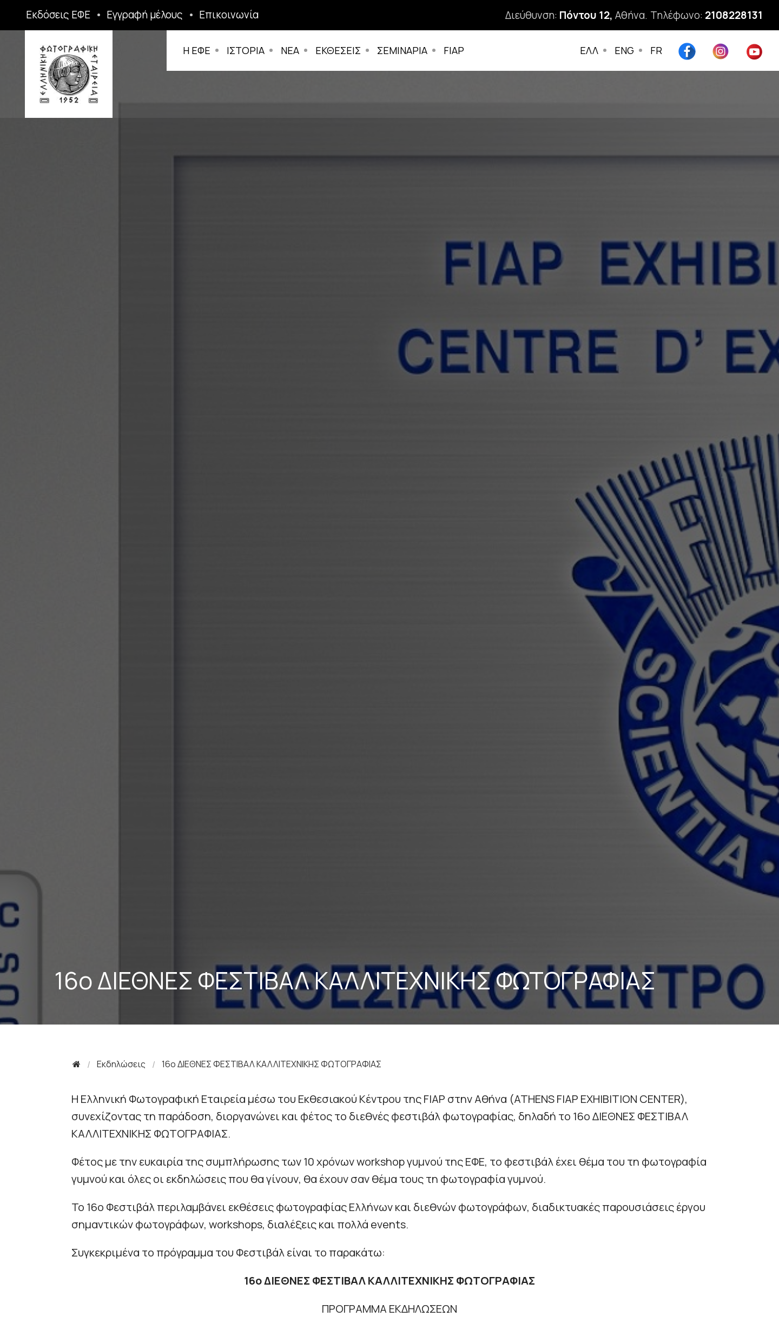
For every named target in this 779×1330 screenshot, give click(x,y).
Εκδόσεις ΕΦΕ (58, 15)
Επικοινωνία (229, 15)
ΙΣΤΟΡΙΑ (248, 50)
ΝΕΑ (292, 50)
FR (656, 50)
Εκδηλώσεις (121, 1064)
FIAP (456, 50)
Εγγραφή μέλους (145, 15)
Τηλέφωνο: (706, 15)
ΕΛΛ (589, 50)
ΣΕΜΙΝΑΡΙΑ (404, 50)
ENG (624, 50)
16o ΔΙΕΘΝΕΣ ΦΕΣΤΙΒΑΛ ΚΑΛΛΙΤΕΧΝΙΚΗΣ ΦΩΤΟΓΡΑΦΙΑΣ (271, 1064)
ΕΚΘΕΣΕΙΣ (340, 50)
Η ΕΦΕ (199, 50)
